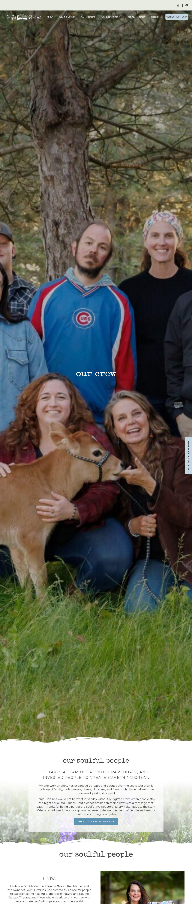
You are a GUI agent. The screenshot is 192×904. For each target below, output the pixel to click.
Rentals (157, 16)
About (52, 16)
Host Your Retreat (137, 16)
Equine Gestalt (69, 16)
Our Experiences (112, 16)
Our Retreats (90, 16)
